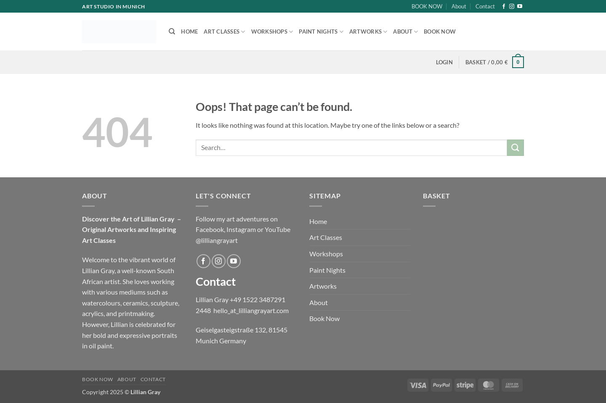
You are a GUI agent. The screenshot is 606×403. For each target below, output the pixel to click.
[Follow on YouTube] (519, 7)
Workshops (272, 32)
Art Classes (224, 32)
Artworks (368, 32)
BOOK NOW (427, 6)
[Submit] (515, 148)
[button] (444, 62)
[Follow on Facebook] (503, 7)
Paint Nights (321, 32)
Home (189, 31)
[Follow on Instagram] (511, 7)
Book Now (440, 31)
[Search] (172, 32)
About (459, 6)
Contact (485, 6)
